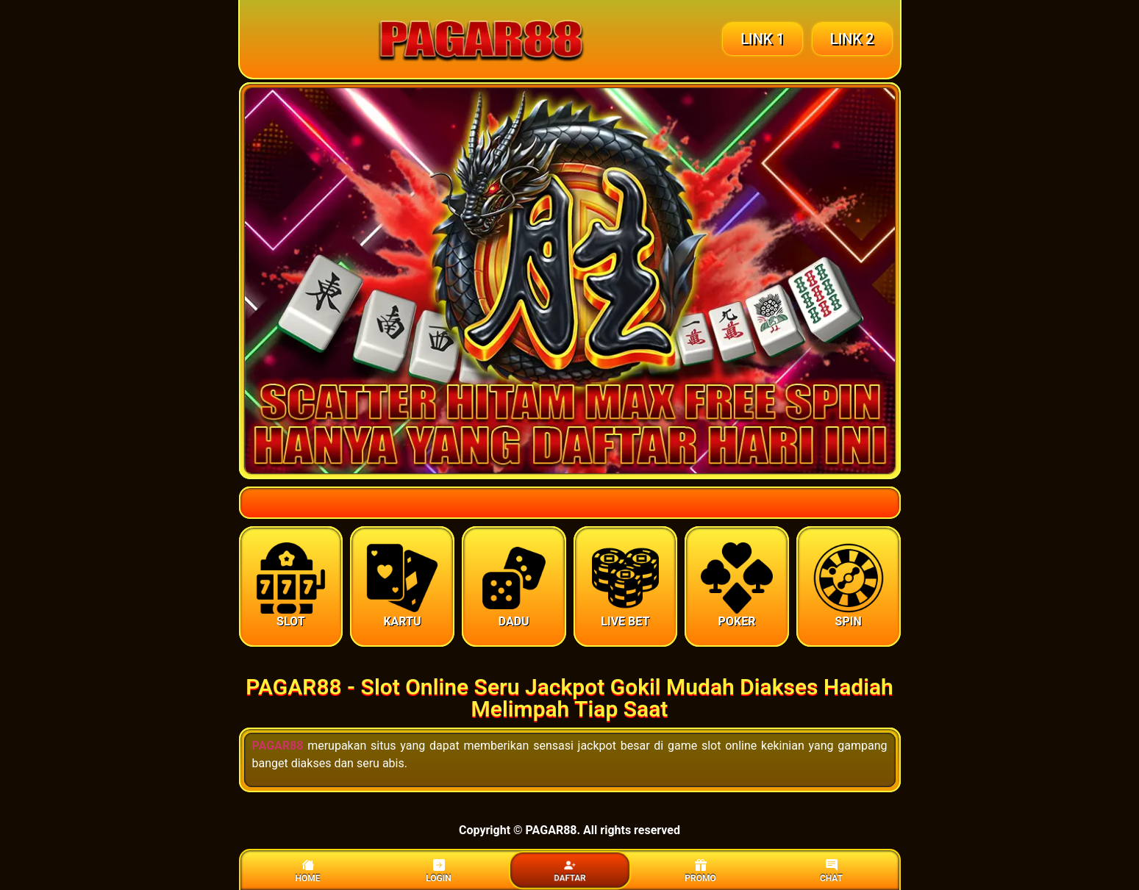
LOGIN (438, 871)
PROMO (700, 871)
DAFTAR (569, 871)
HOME (307, 871)
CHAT (831, 871)
